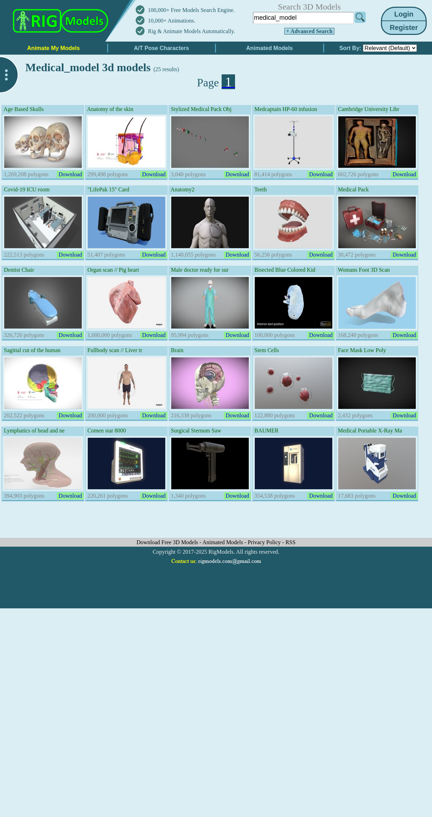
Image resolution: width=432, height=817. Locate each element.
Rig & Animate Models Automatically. (191, 31)
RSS (290, 542)
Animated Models (224, 542)
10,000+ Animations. (172, 21)
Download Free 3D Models (167, 542)
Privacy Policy (265, 542)
